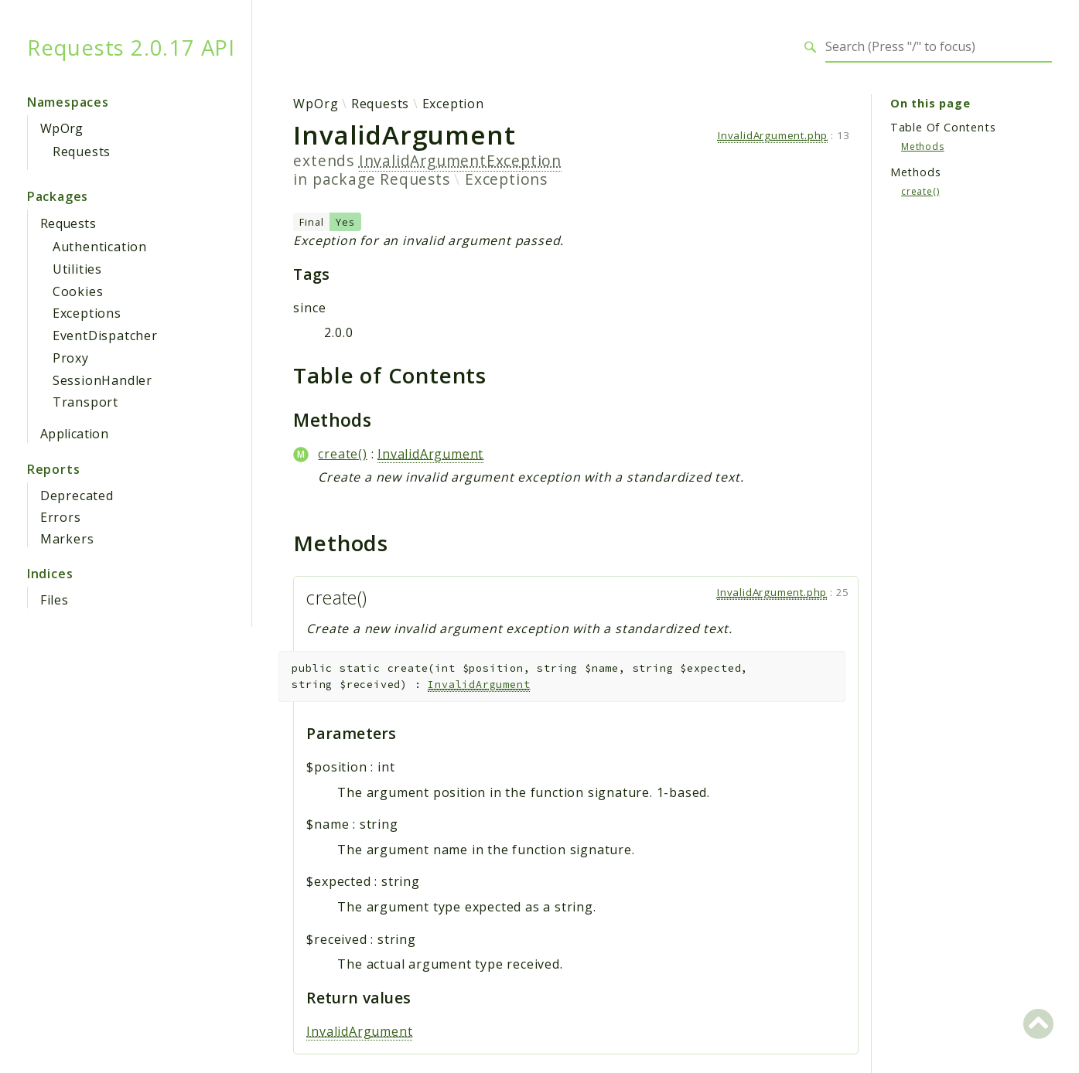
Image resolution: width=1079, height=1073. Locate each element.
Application (74, 433)
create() (342, 453)
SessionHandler (102, 380)
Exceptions (87, 313)
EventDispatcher (105, 335)
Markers (67, 538)
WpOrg (62, 128)
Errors (60, 517)
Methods (922, 146)
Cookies (78, 291)
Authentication (100, 246)
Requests (82, 151)
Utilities (77, 269)
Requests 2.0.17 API (131, 47)
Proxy (71, 357)
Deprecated (77, 495)
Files (54, 599)
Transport (85, 401)
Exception (453, 103)
